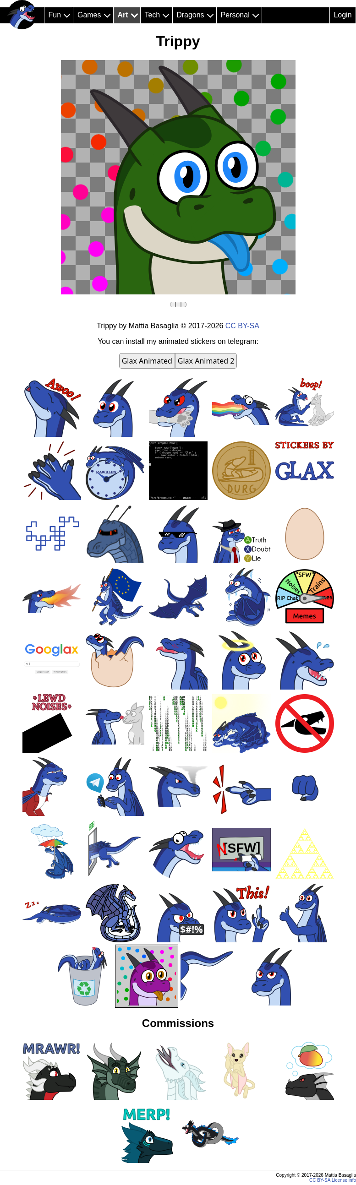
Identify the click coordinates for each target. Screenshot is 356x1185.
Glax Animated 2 (206, 361)
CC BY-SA (242, 326)
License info (344, 1180)
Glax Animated (147, 361)
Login (342, 15)
